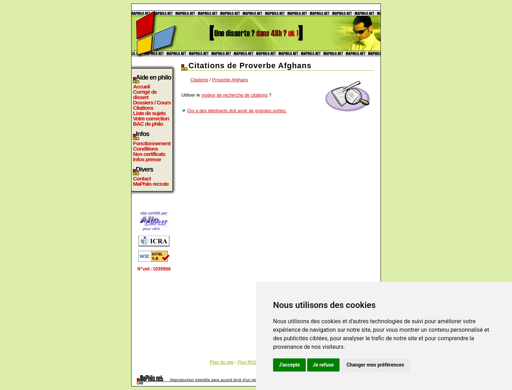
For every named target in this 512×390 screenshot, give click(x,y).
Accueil (141, 86)
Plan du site (222, 362)
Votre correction (151, 118)
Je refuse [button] (323, 365)
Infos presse (147, 159)
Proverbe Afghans (230, 79)
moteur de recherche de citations (234, 95)
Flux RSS (247, 362)
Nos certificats (149, 154)
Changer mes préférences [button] (375, 365)
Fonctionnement (151, 143)
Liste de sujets (149, 113)
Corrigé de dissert (145, 94)
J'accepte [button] (289, 365)
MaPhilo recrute (151, 183)
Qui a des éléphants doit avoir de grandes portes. (237, 110)
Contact (142, 178)
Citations (143, 107)
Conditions (145, 148)
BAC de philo (148, 123)
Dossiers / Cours (152, 102)
